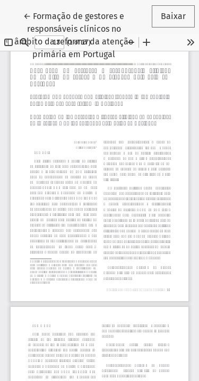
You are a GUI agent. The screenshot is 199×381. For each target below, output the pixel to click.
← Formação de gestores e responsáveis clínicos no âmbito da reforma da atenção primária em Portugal (78, 34)
